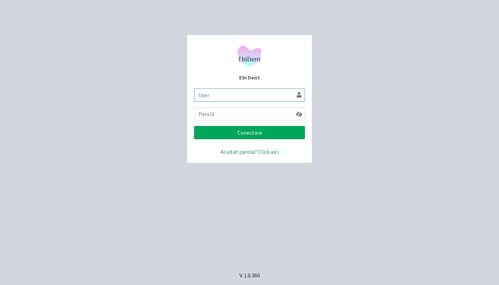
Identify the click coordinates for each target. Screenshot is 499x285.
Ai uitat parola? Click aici (250, 151)
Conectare (249, 132)
